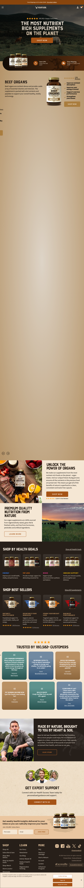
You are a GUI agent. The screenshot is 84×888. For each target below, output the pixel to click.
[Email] (26, 832)
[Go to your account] (78, 7)
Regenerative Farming (24, 868)
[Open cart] (81, 7)
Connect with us (42, 802)
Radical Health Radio (25, 863)
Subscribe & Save (8, 852)
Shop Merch (7, 865)
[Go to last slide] (3, 453)
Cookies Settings (76, 860)
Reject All (62, 880)
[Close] (81, 880)
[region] (42, 880)
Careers (41, 864)
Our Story (47, 752)
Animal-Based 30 (25, 859)
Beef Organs (14, 675)
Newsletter (23, 852)
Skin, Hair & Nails (69, 705)
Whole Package (41, 702)
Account (41, 860)
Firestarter (14, 702)
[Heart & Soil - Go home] (40, 7)
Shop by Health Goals (8, 861)
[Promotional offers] (42, 2)
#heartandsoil (76, 850)
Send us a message (41, 853)
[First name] (10, 832)
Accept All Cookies (62, 884)
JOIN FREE (41, 832)
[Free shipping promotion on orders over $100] (42, 2)
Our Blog (23, 856)
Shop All (6, 849)
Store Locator (7, 869)
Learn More (15, 534)
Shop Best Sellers (6, 856)
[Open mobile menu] (3, 7)
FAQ (39, 849)
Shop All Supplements (73, 590)
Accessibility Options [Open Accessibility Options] (76, 865)
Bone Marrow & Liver (41, 673)
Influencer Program (42, 868)
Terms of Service (76, 858)
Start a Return (43, 857)
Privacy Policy (67, 858)
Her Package (67, 673)
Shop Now (42, 40)
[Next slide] (8, 453)
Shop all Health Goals (73, 549)
